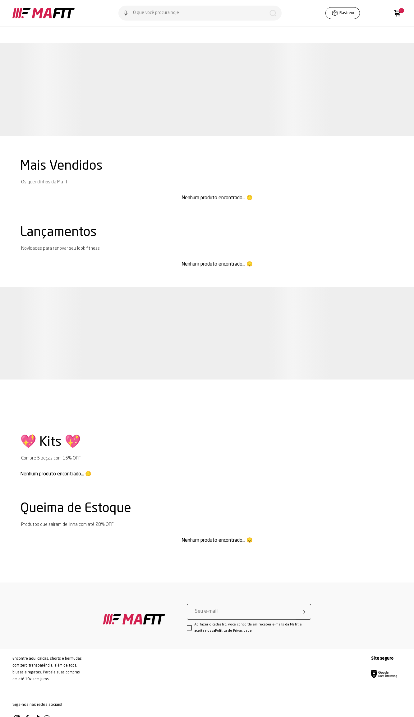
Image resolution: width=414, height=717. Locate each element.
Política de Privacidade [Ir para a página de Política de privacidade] (233, 631)
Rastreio (342, 13)
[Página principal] (43, 13)
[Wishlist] (373, 13)
